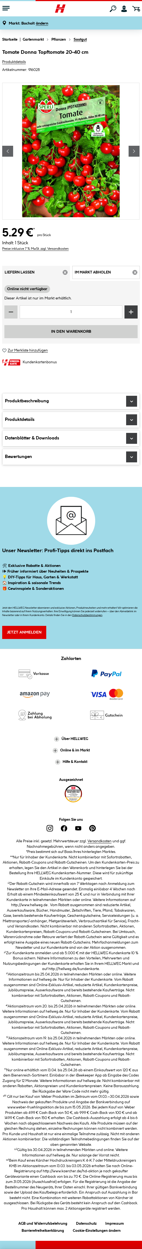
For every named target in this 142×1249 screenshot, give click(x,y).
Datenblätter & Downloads (71, 438)
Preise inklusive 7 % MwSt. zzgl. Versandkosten (35, 248)
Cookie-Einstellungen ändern (97, 1229)
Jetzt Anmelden (24, 632)
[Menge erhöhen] (131, 312)
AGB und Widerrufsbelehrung (42, 1222)
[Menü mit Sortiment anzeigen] (6, 9)
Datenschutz (86, 1222)
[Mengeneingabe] (71, 312)
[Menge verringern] (11, 312)
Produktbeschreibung (71, 401)
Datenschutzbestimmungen (87, 615)
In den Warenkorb (71, 332)
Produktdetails (14, 62)
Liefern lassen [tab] (37, 274)
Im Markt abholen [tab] (107, 274)
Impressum (114, 1222)
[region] (71, 151)
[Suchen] (113, 8)
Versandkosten (100, 841)
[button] (28, 23)
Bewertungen (71, 456)
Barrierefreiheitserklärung (43, 1229)
